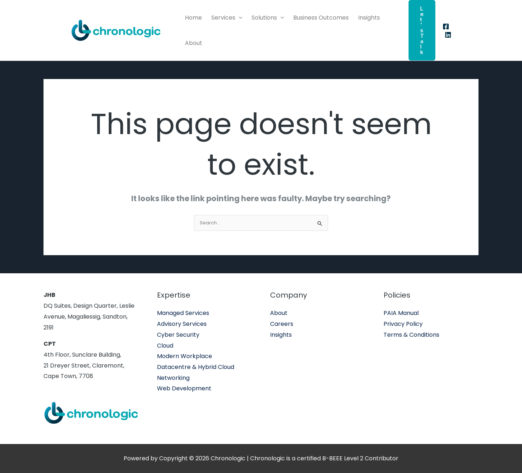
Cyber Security (178, 335)
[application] (239, 17)
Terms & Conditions (411, 335)
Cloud (165, 345)
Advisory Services (182, 324)
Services (227, 17)
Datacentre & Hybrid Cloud (195, 367)
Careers (281, 324)
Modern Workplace (184, 356)
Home (193, 17)
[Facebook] (446, 26)
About (193, 43)
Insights (369, 17)
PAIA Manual (401, 313)
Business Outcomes (321, 17)
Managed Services (183, 313)
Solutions (268, 17)
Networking (173, 378)
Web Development (184, 388)
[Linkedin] (448, 35)
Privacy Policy (403, 324)
